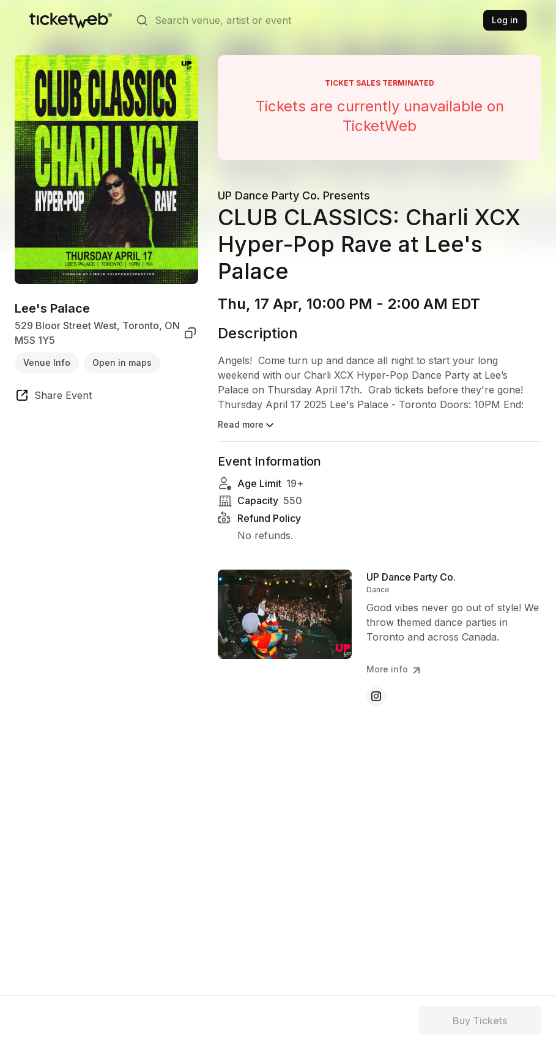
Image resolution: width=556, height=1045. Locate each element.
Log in (505, 20)
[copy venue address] (190, 333)
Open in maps (122, 362)
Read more (247, 425)
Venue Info (46, 362)
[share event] (53, 397)
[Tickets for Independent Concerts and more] (70, 20)
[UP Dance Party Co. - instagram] (376, 696)
